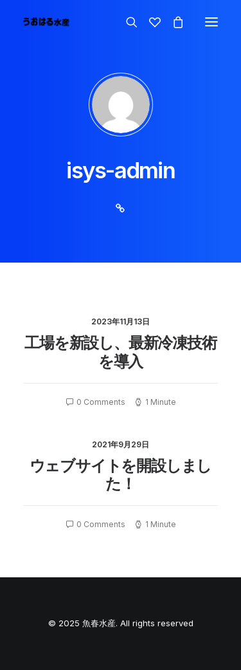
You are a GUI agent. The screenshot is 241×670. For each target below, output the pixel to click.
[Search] (126, 22)
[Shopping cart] (172, 22)
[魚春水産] (46, 21)
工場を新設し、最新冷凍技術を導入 (120, 352)
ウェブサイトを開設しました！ (120, 474)
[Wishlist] (149, 22)
